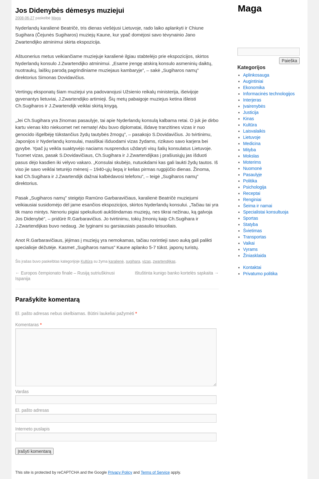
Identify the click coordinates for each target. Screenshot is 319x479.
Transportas (254, 236)
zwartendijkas (164, 261)
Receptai (251, 193)
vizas (146, 261)
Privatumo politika (260, 273)
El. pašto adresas (32, 410)
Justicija (251, 112)
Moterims (252, 162)
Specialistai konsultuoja (265, 211)
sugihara (133, 261)
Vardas (22, 391)
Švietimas (252, 230)
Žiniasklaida (254, 255)
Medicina (251, 143)
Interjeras (252, 99)
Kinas (248, 118)
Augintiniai (253, 81)
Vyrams (250, 249)
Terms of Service (155, 472)
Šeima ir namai (257, 205)
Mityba (249, 149)
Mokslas (251, 155)
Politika (250, 180)
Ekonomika (253, 87)
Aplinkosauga (256, 75)
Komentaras (28, 324)
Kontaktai (252, 267)
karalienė (116, 261)
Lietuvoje (251, 137)
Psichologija (254, 187)
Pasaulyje (252, 174)
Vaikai (249, 243)
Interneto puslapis (32, 428)
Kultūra (87, 261)
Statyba (250, 224)
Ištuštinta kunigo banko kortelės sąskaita (177, 272)
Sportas (250, 218)
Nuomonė (252, 168)
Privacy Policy (120, 472)
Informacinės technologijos (269, 93)
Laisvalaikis (254, 131)
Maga (250, 8)
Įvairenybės (254, 106)
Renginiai (252, 199)
